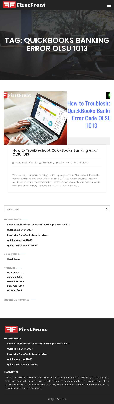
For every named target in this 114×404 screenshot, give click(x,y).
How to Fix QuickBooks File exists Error (27, 235)
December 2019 (15, 281)
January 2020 (14, 276)
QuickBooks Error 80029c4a (22, 245)
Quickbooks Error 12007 (20, 229)
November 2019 (15, 285)
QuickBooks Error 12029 (19, 240)
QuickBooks (83, 162)
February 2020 (15, 272)
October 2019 (14, 290)
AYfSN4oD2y (46, 162)
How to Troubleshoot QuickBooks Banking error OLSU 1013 (55, 152)
